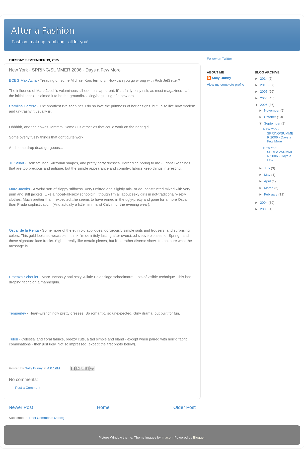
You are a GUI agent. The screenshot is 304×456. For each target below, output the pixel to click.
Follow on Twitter (219, 59)
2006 (264, 98)
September (273, 123)
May (267, 175)
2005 (264, 105)
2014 (264, 78)
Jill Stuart (16, 163)
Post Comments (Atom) (46, 418)
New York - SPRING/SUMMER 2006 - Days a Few (278, 154)
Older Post (184, 407)
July (267, 168)
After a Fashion (43, 30)
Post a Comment (27, 388)
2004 (264, 202)
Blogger (199, 437)
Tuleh (13, 339)
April (268, 181)
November (272, 110)
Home (103, 407)
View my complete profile (225, 84)
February (271, 194)
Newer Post (21, 407)
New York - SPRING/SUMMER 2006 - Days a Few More (278, 135)
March (269, 188)
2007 (264, 91)
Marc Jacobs (19, 189)
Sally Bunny (221, 78)
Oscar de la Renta (24, 230)
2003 (264, 209)
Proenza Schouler (23, 277)
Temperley (17, 313)
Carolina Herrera (22, 106)
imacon (167, 437)
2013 (264, 85)
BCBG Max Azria (23, 80)
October (270, 117)
